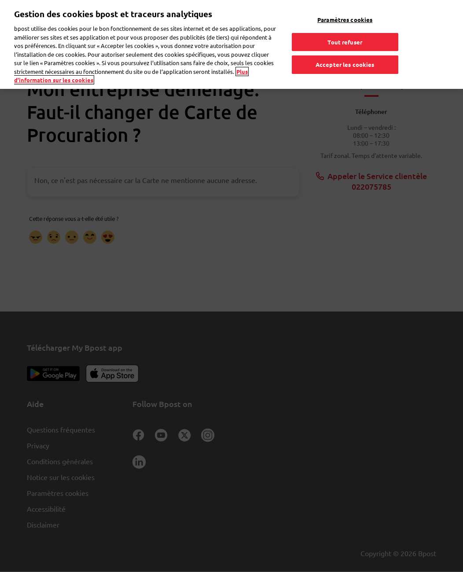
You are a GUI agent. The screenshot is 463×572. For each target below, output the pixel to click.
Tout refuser (344, 33)
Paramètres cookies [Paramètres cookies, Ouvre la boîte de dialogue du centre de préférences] (344, 11)
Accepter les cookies (345, 56)
